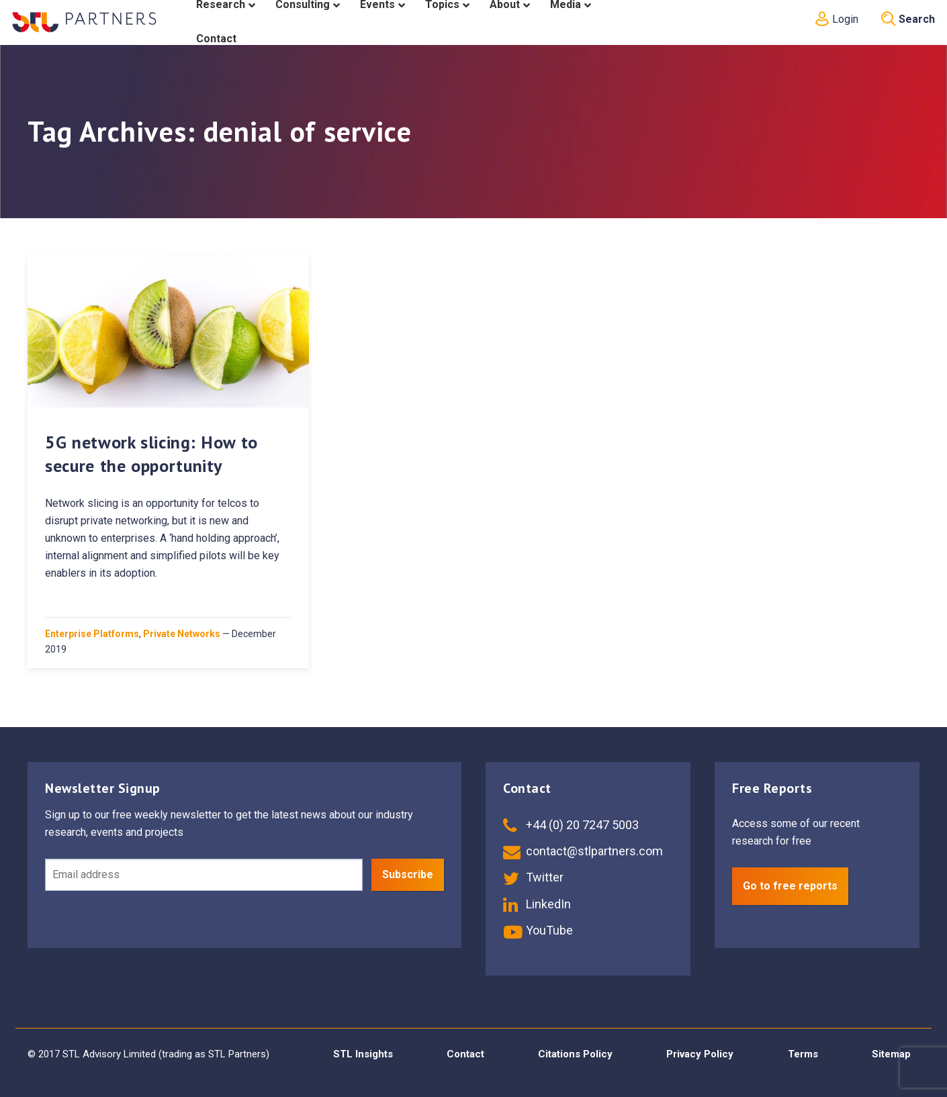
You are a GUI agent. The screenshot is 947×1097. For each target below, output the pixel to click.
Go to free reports (790, 885)
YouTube (538, 930)
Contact (465, 1054)
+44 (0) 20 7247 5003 (571, 825)
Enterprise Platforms (92, 633)
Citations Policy (575, 1054)
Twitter (533, 877)
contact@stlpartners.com (583, 851)
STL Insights (363, 1054)
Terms (803, 1054)
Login (835, 19)
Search (908, 19)
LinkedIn (537, 904)
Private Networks (181, 633)
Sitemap (891, 1054)
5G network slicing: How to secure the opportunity (151, 454)
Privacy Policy (699, 1054)
